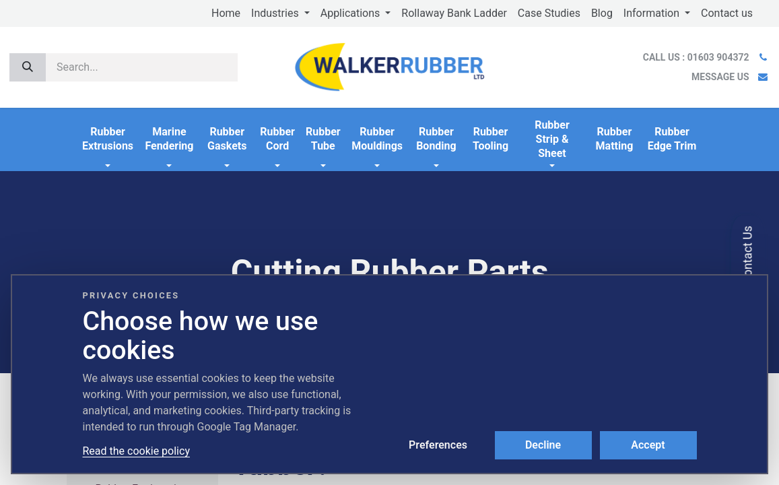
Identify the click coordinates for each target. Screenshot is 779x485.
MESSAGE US (720, 76)
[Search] (27, 67)
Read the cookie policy (136, 451)
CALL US (697, 57)
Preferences (438, 445)
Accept (648, 445)
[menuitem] (226, 13)
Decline (543, 445)
